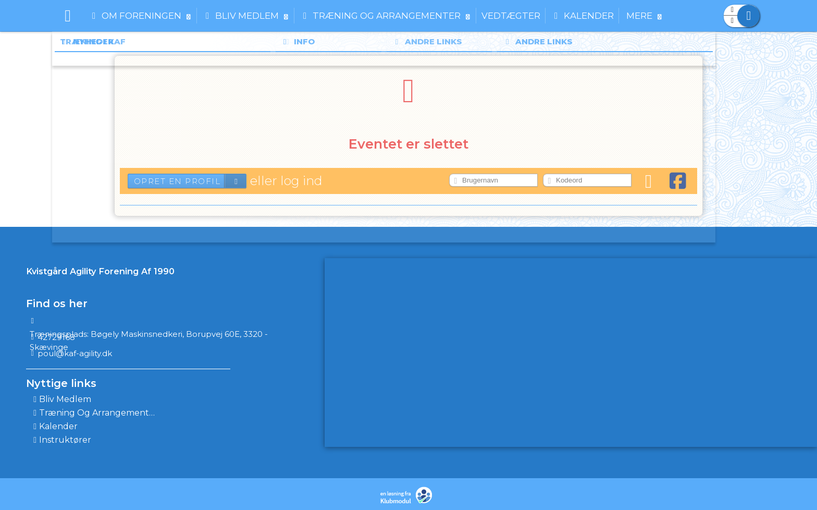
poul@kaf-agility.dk (75, 353)
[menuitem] (67, 15)
